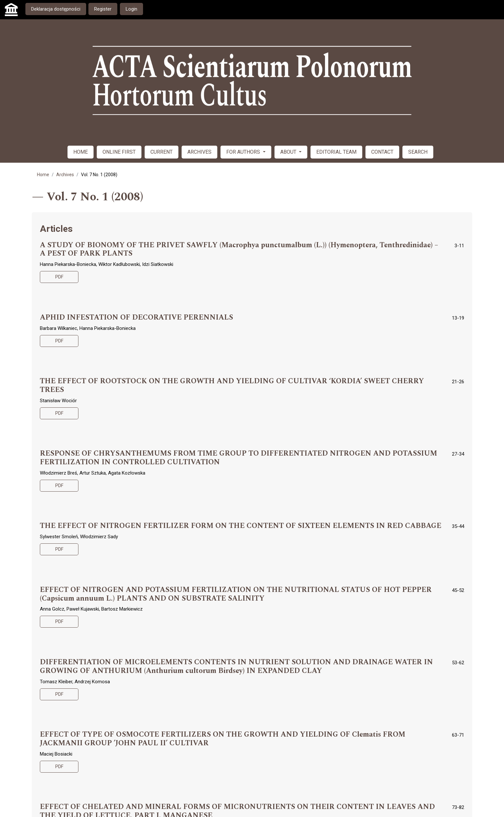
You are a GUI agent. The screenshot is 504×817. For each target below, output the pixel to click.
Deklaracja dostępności (55, 9)
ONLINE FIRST (119, 152)
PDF (59, 276)
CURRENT (161, 152)
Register (103, 9)
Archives (65, 174)
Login (131, 9)
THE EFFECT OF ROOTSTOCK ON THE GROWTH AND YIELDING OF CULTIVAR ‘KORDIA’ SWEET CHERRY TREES (232, 386)
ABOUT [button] (289, 152)
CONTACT (382, 152)
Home (43, 174)
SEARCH (418, 152)
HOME (80, 152)
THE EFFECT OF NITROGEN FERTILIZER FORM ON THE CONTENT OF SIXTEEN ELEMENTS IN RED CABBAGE (240, 526)
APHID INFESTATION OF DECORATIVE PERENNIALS (136, 317)
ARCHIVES (199, 152)
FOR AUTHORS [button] (243, 152)
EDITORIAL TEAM (336, 152)
